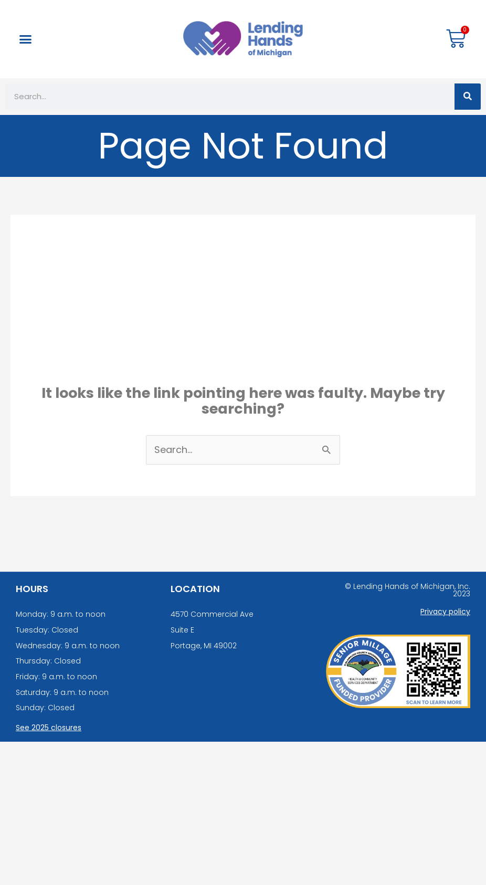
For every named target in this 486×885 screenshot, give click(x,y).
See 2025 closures (48, 727)
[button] (26, 39)
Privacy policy (445, 611)
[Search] (468, 96)
